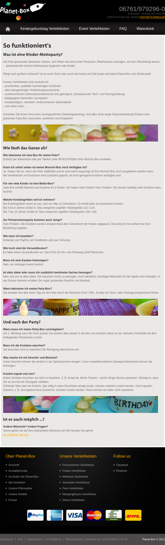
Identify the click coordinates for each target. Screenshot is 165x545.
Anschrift (14, 465)
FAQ (123, 29)
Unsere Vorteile (18, 494)
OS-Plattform (53, 539)
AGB (20, 539)
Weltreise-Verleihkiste (75, 476)
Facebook (122, 465)
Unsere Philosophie (20, 488)
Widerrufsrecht (74, 539)
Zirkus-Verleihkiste (73, 500)
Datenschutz (34, 539)
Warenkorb (145, 29)
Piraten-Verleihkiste (74, 470)
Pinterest (121, 470)
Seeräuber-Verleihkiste (76, 482)
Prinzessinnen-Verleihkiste (78, 465)
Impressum (6, 539)
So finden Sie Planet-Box (23, 476)
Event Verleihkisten (94, 29)
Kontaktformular (152, 17)
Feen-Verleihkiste (72, 488)
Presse (13, 500)
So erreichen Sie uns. (16, 434)
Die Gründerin (17, 482)
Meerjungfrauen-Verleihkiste (79, 494)
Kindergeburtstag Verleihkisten (44, 29)
